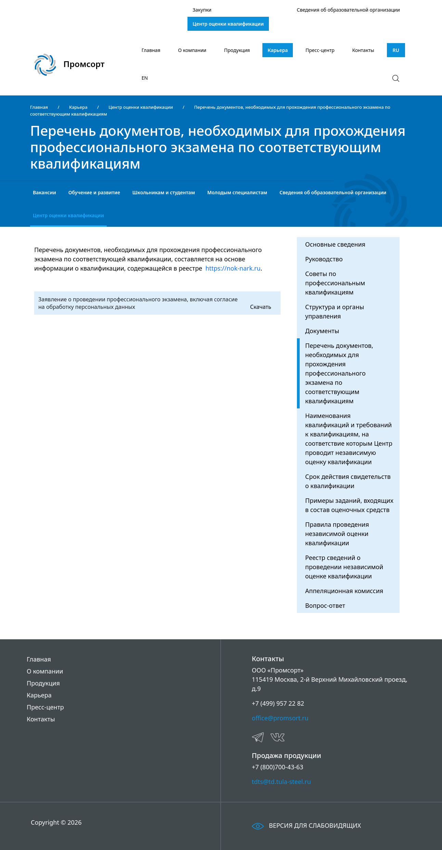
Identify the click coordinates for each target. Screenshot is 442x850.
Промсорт (69, 64)
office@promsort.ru (280, 718)
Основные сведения (335, 244)
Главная (151, 50)
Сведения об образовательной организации (348, 9)
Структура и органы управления (334, 311)
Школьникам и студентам (163, 192)
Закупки (202, 9)
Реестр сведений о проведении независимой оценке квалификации (344, 566)
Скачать (260, 307)
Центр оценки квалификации (228, 24)
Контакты (363, 50)
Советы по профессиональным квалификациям (335, 283)
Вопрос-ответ (325, 605)
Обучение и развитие (94, 192)
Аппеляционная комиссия (344, 591)
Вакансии (44, 192)
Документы (322, 331)
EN (145, 78)
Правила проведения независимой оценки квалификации (337, 533)
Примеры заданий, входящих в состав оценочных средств (349, 505)
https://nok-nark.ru (232, 268)
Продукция (237, 50)
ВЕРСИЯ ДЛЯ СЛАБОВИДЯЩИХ (306, 825)
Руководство (324, 259)
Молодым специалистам (237, 192)
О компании (192, 50)
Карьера (278, 50)
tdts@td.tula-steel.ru (281, 781)
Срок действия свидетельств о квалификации (348, 481)
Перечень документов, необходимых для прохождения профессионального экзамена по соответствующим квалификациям (339, 373)
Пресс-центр (320, 50)
